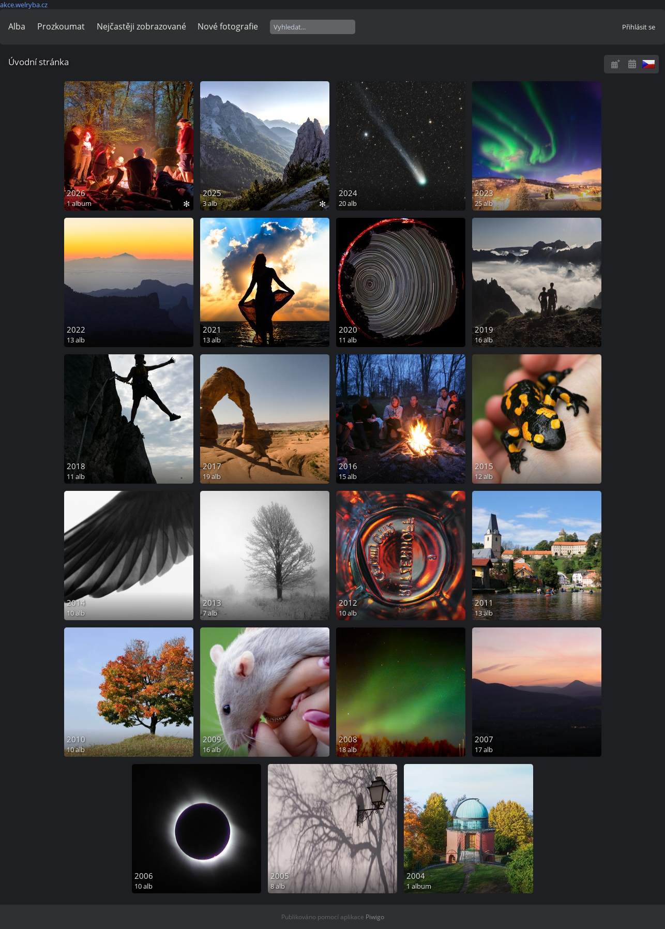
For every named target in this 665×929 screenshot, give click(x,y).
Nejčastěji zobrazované (141, 26)
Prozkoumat (61, 26)
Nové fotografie (228, 26)
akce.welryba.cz (24, 4)
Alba (16, 26)
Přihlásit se (638, 27)
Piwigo (375, 916)
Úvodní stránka (38, 62)
